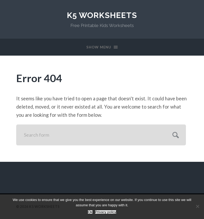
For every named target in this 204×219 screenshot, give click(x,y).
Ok (90, 212)
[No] (197, 206)
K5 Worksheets (102, 15)
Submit (174, 134)
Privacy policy (105, 212)
